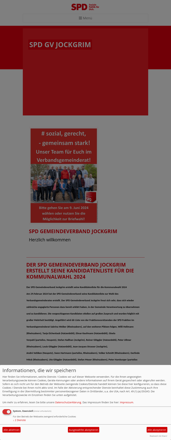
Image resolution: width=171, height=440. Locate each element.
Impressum (126, 402)
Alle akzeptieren (156, 429)
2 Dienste (19, 420)
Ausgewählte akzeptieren (83, 429)
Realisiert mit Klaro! (158, 436)
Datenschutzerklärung (68, 402)
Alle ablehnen (11, 429)
